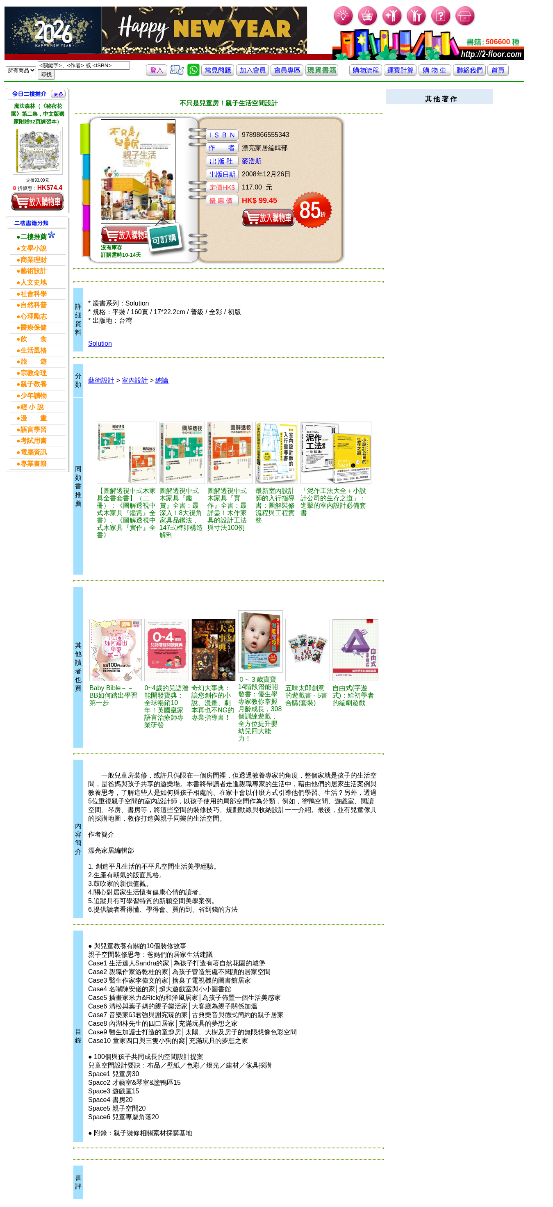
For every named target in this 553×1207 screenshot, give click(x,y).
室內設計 (135, 380)
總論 (161, 380)
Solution (100, 343)
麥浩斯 (252, 160)
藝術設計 (101, 380)
